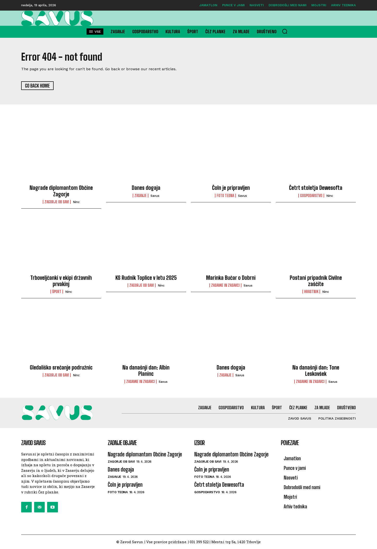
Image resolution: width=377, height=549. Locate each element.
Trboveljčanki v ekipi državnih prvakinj (61, 281)
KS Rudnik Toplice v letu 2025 (146, 278)
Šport (56, 292)
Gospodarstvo (311, 196)
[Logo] (58, 18)
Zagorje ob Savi (56, 202)
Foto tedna (225, 196)
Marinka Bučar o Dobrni (231, 278)
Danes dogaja (146, 188)
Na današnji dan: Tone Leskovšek (315, 371)
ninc (76, 202)
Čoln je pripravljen (231, 188)
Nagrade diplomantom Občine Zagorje (61, 191)
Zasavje (140, 196)
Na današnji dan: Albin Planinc (146, 371)
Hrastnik (311, 292)
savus (155, 196)
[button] (284, 31)
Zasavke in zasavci (225, 286)
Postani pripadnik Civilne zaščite (316, 281)
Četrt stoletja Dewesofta (315, 188)
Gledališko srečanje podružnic (61, 368)
